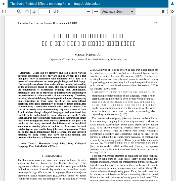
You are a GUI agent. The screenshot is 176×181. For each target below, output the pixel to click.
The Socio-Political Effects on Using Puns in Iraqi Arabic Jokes (55, 4)
